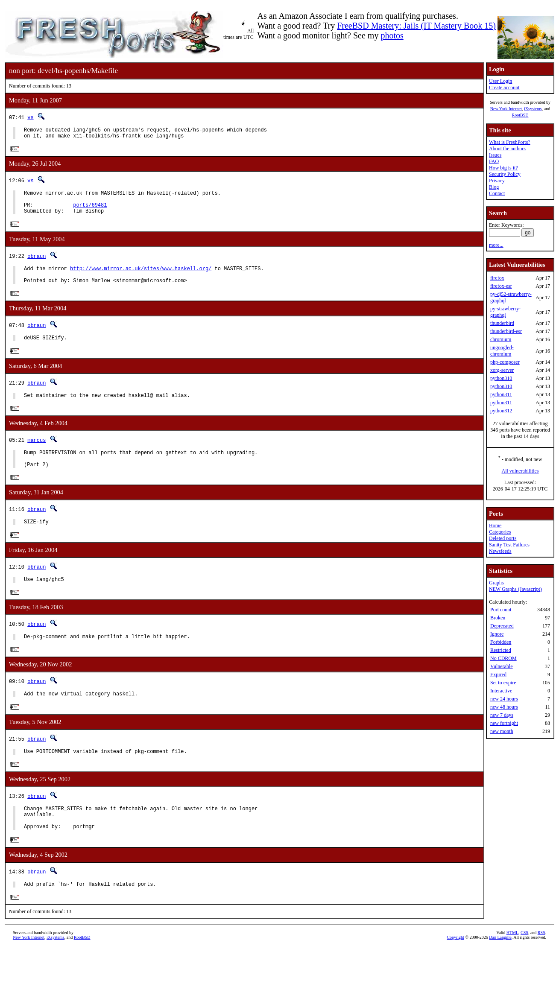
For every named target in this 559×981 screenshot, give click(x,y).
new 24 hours (504, 699)
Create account (504, 88)
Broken (497, 618)
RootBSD (520, 115)
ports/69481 (90, 211)
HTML (512, 966)
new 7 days (501, 715)
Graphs (496, 583)
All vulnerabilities (520, 471)
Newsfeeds (500, 551)
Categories (500, 532)
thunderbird (502, 323)
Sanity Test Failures (509, 545)
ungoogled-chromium (502, 351)
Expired (498, 674)
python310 (501, 378)
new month (501, 731)
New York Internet (506, 108)
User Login (500, 81)
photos (391, 35)
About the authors (507, 149)
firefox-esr (501, 286)
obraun (36, 264)
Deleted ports (502, 538)
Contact (497, 193)
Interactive (501, 691)
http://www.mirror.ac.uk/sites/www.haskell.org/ (140, 277)
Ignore (496, 634)
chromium (500, 339)
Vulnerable (501, 666)
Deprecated (502, 626)
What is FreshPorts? (509, 142)
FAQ (494, 161)
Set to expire (503, 683)
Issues (495, 155)
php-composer (505, 362)
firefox (497, 278)
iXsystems (533, 108)
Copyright (455, 971)
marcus (36, 455)
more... (496, 245)
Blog (494, 187)
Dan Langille (500, 971)
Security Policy (505, 174)
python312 (501, 411)
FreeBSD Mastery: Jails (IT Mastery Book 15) (416, 25)
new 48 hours (504, 707)
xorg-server (502, 370)
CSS (524, 966)
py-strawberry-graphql (505, 312)
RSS (541, 966)
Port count (501, 610)
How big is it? (503, 168)
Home (495, 525)
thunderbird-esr (506, 331)
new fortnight (504, 723)
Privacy (497, 181)
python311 (501, 394)
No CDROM (503, 658)
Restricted (500, 650)
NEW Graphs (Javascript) (515, 589)
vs (30, 117)
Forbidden (500, 642)
